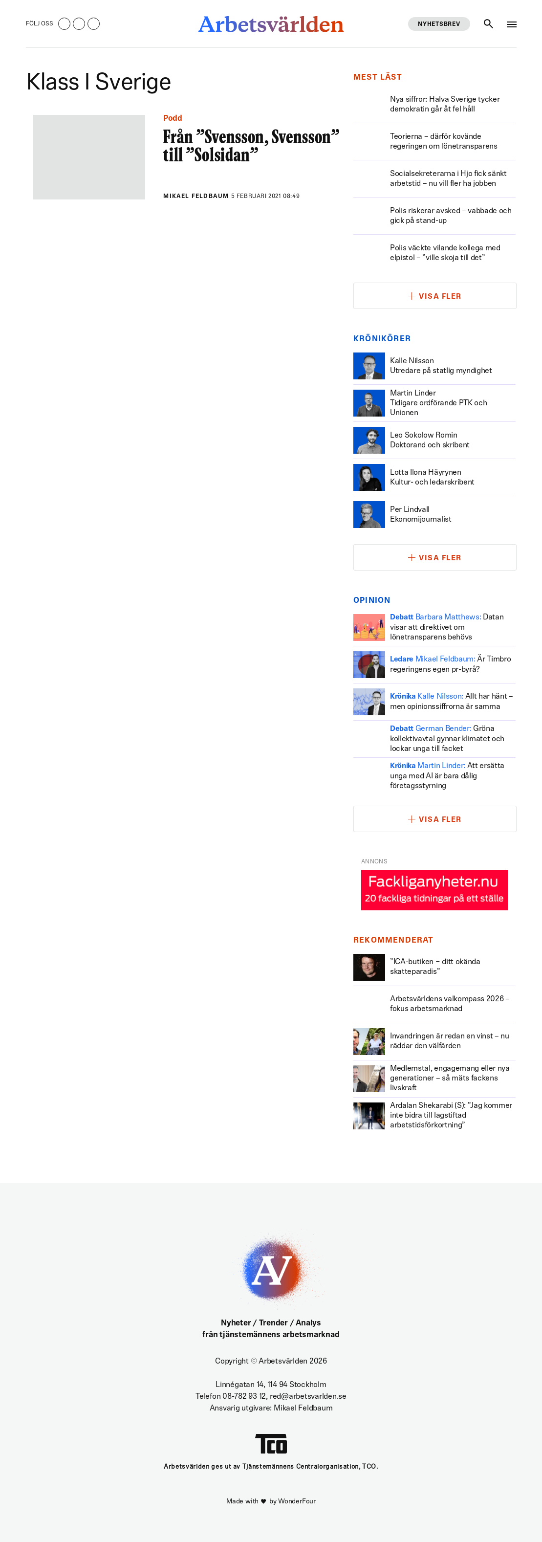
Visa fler (440, 297)
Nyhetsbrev (439, 24)
